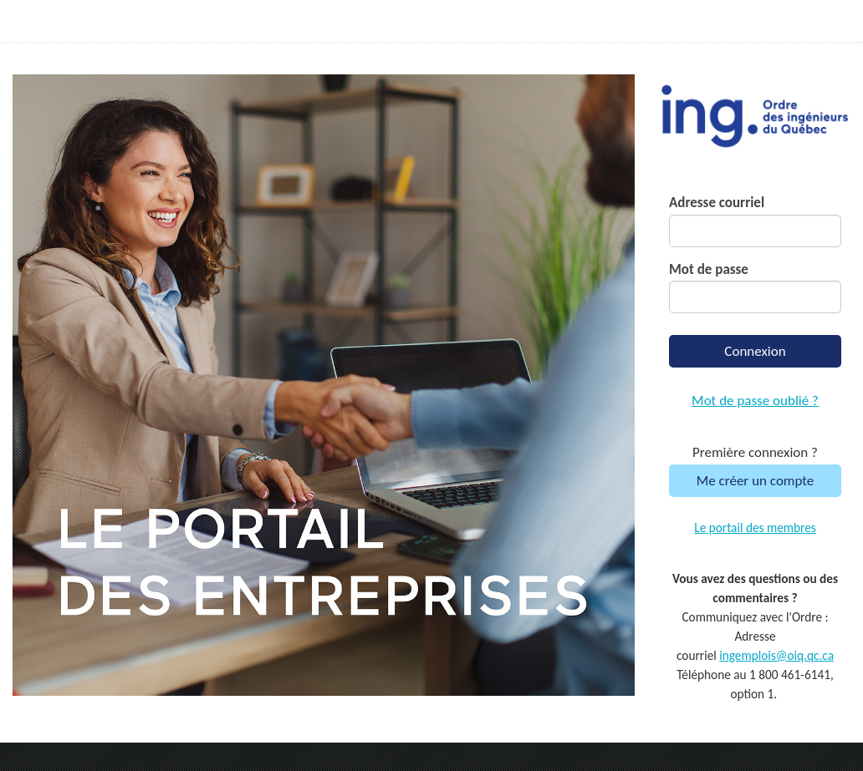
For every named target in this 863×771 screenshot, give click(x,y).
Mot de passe (708, 269)
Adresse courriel (716, 202)
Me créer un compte (755, 480)
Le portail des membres (755, 527)
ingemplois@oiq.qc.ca (776, 655)
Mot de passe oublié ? (755, 400)
